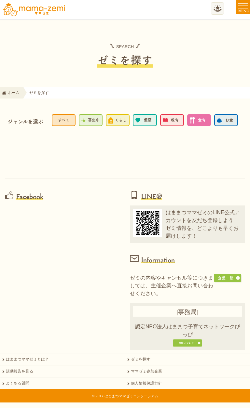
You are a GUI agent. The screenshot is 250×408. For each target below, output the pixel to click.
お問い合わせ (185, 345)
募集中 (94, 120)
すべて (63, 120)
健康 (148, 120)
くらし (121, 120)
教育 (175, 120)
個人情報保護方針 (146, 390)
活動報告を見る (19, 377)
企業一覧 (225, 278)
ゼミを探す (140, 365)
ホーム (14, 92)
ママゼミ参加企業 (146, 377)
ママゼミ (34, 9)
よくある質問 (17, 390)
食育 (202, 120)
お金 (229, 120)
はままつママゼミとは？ (27, 365)
